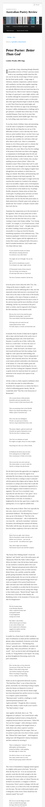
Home (7, 26)
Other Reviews (10, 30)
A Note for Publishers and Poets (20, 26)
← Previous (9, 37)
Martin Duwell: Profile (22, 30)
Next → (15, 37)
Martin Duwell (22, 42)
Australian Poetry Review (21, 11)
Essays (33, 26)
